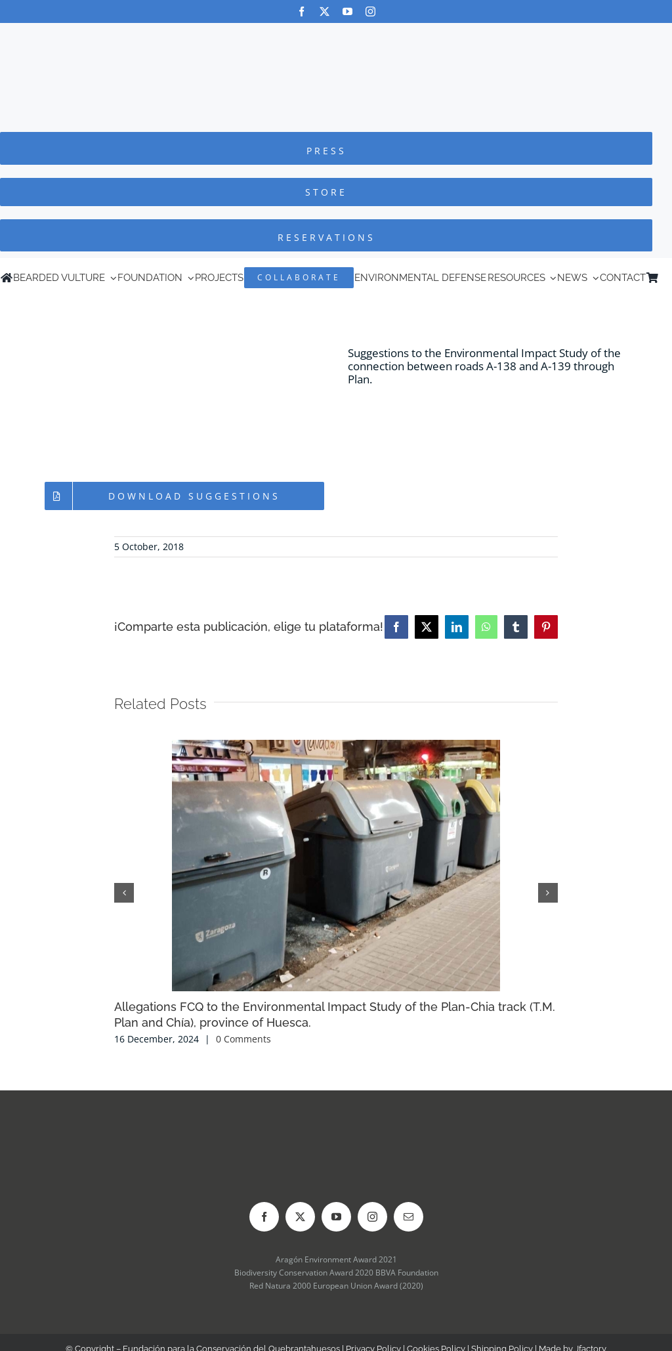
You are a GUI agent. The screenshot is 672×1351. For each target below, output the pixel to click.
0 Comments (243, 1039)
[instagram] (370, 11)
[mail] (408, 1217)
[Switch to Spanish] (665, 277)
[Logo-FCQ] (336, 35)
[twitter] (324, 11)
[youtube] (347, 11)
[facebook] (301, 11)
